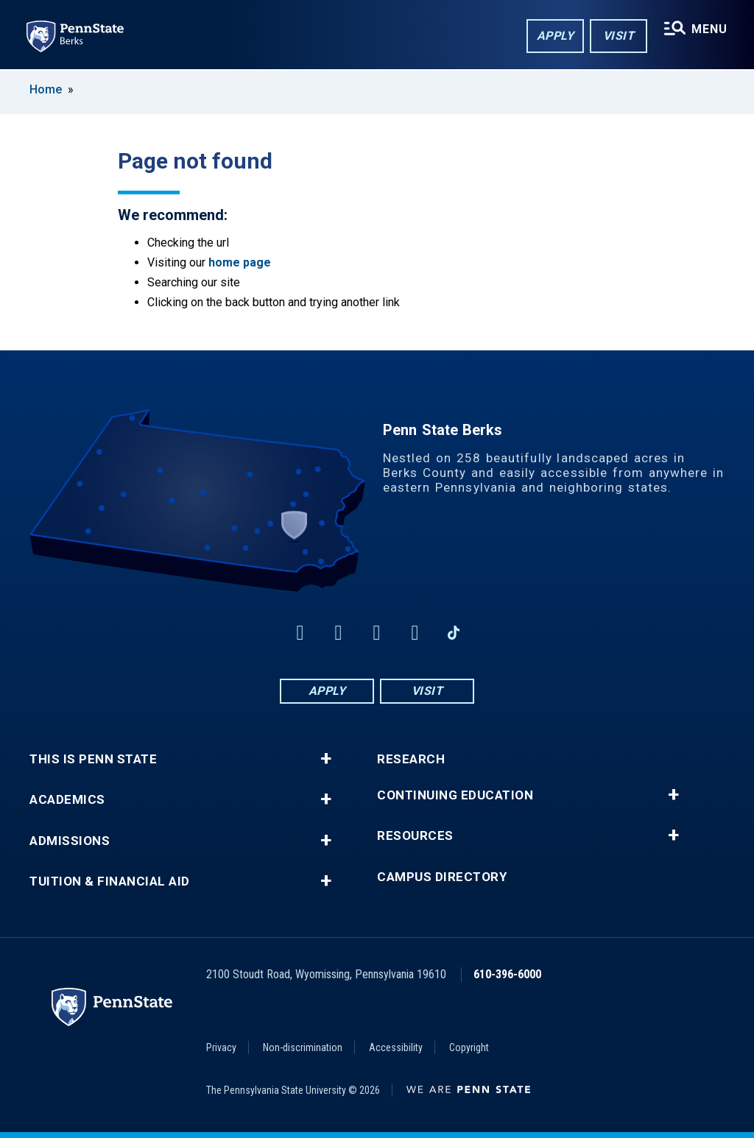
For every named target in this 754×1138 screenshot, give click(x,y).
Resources (415, 836)
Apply (555, 36)
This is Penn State (93, 759)
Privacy (221, 1047)
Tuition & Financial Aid (109, 881)
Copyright (469, 1047)
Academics (67, 800)
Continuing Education (455, 795)
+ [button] (325, 759)
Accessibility (396, 1047)
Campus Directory (442, 877)
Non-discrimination (302, 1047)
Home (45, 89)
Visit (619, 36)
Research (411, 759)
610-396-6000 (507, 974)
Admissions (69, 841)
